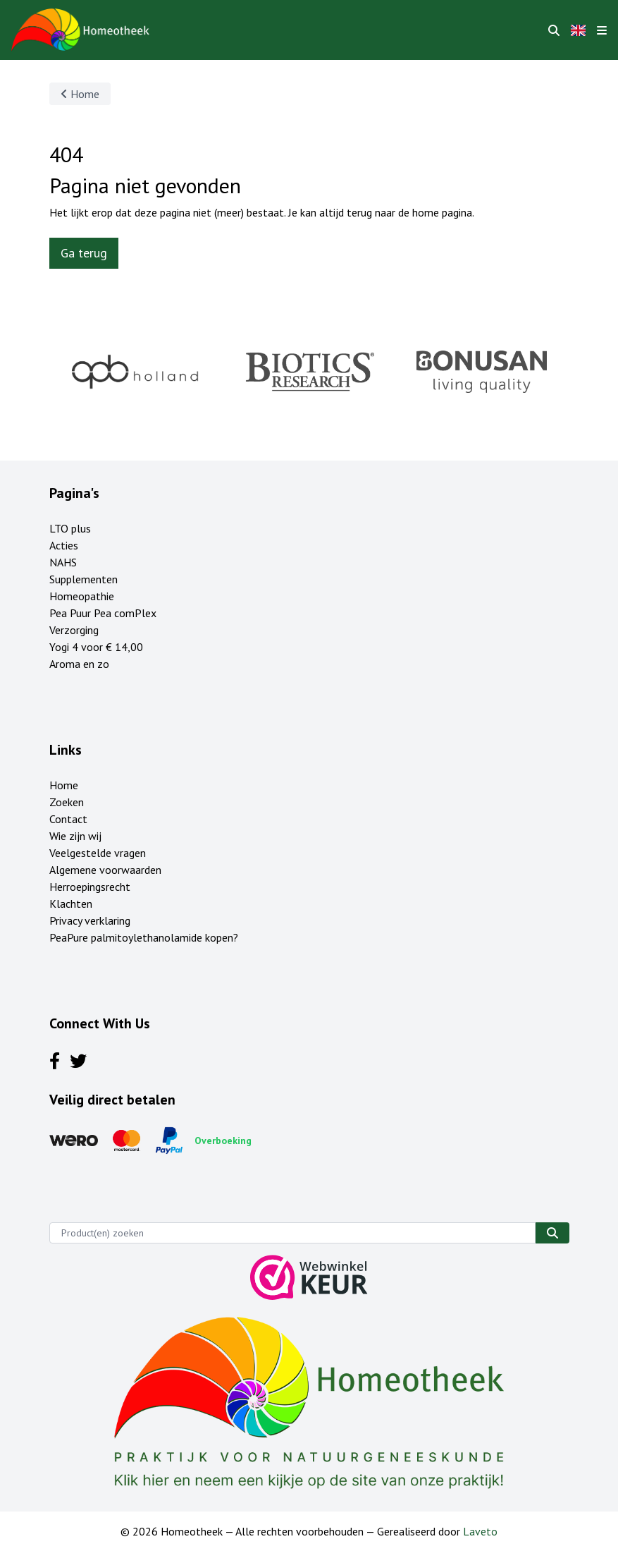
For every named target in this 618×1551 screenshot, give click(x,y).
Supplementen (83, 579)
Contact (68, 819)
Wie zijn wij (75, 836)
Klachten (70, 903)
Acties (63, 545)
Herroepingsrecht (89, 887)
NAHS (63, 562)
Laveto (480, 1531)
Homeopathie (81, 596)
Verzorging (74, 630)
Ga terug (84, 253)
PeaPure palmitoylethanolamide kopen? (143, 937)
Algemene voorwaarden (105, 870)
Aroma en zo (79, 664)
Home (80, 94)
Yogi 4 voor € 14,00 (96, 647)
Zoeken (66, 802)
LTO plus (70, 528)
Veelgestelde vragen (97, 853)
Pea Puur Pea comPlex (102, 613)
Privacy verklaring (89, 920)
